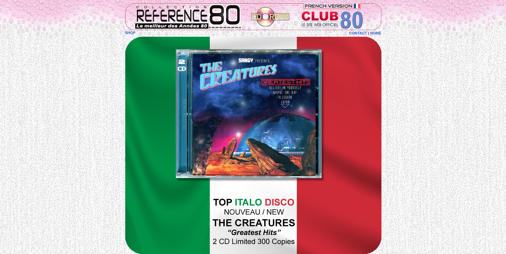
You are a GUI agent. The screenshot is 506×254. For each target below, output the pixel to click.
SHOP (130, 33)
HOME (375, 33)
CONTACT (358, 33)
